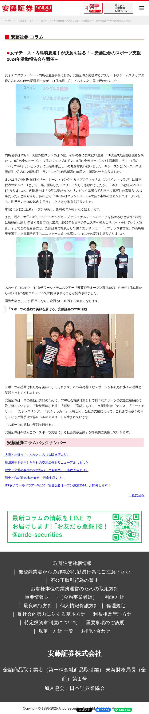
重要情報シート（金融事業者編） (61, 597)
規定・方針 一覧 (56, 631)
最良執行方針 (38, 605)
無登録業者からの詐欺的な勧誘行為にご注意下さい (75, 572)
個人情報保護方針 (79, 605)
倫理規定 (116, 605)
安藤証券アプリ (95, 8)
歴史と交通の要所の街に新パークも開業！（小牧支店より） (46, 470)
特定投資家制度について (51, 622)
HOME (8, 20)
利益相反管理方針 (112, 614)
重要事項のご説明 (105, 622)
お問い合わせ (96, 631)
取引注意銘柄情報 (72, 563)
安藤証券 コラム (26, 20)
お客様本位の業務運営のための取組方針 (74, 588)
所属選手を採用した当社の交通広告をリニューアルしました (46, 462)
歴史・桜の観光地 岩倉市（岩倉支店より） (34, 477)
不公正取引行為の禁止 (75, 580)
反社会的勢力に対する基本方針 (51, 614)
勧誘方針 (114, 597)
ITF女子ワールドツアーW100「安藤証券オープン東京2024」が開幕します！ (58, 485)
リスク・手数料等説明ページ (121, 8)
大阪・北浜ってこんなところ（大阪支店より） (37, 454)
